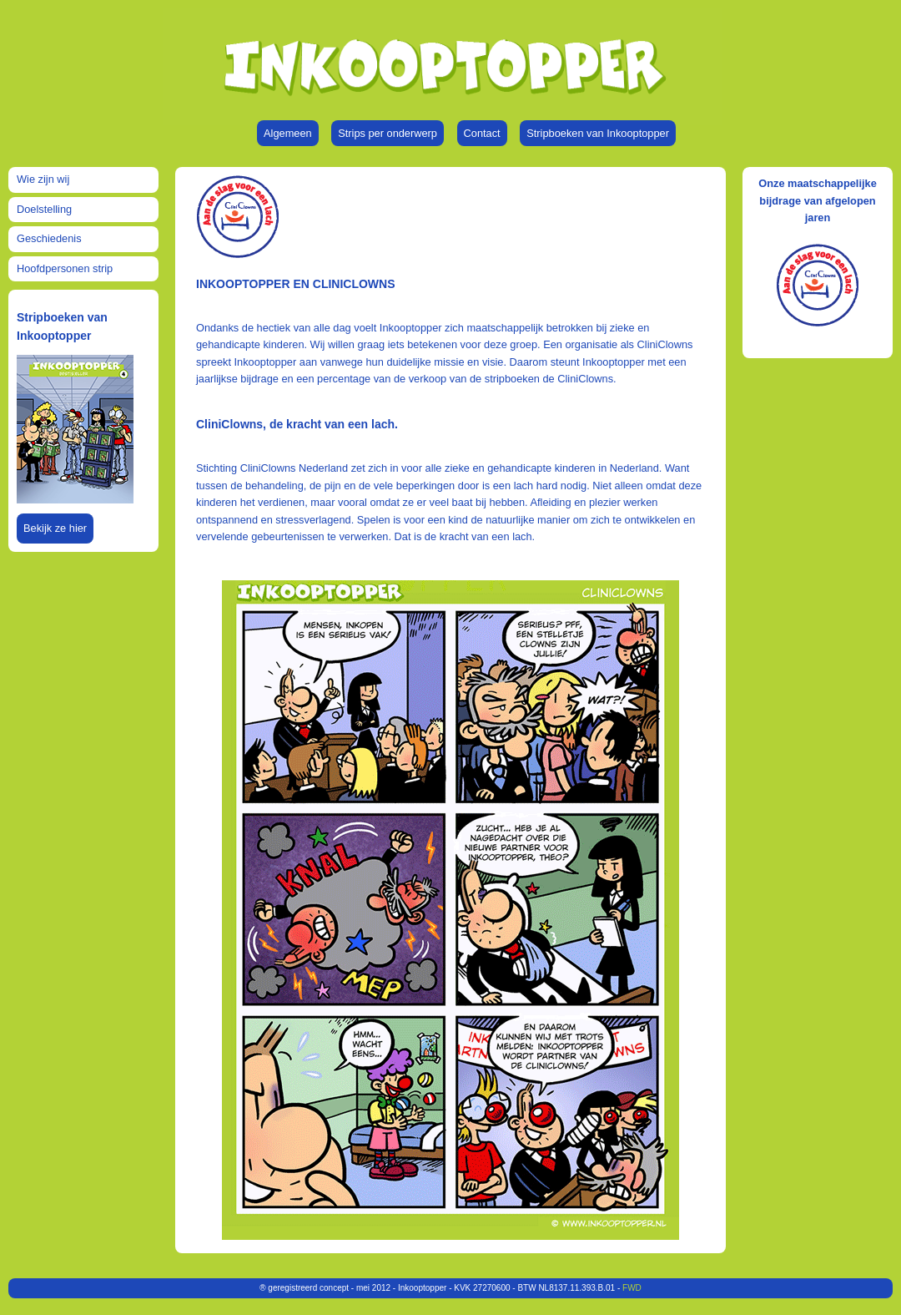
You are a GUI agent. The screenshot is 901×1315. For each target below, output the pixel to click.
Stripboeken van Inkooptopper (597, 133)
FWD (632, 1287)
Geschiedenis (49, 238)
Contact (482, 133)
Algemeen (288, 133)
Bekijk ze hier (55, 528)
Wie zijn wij (43, 179)
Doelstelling (44, 209)
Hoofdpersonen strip (65, 268)
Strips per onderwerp (387, 133)
